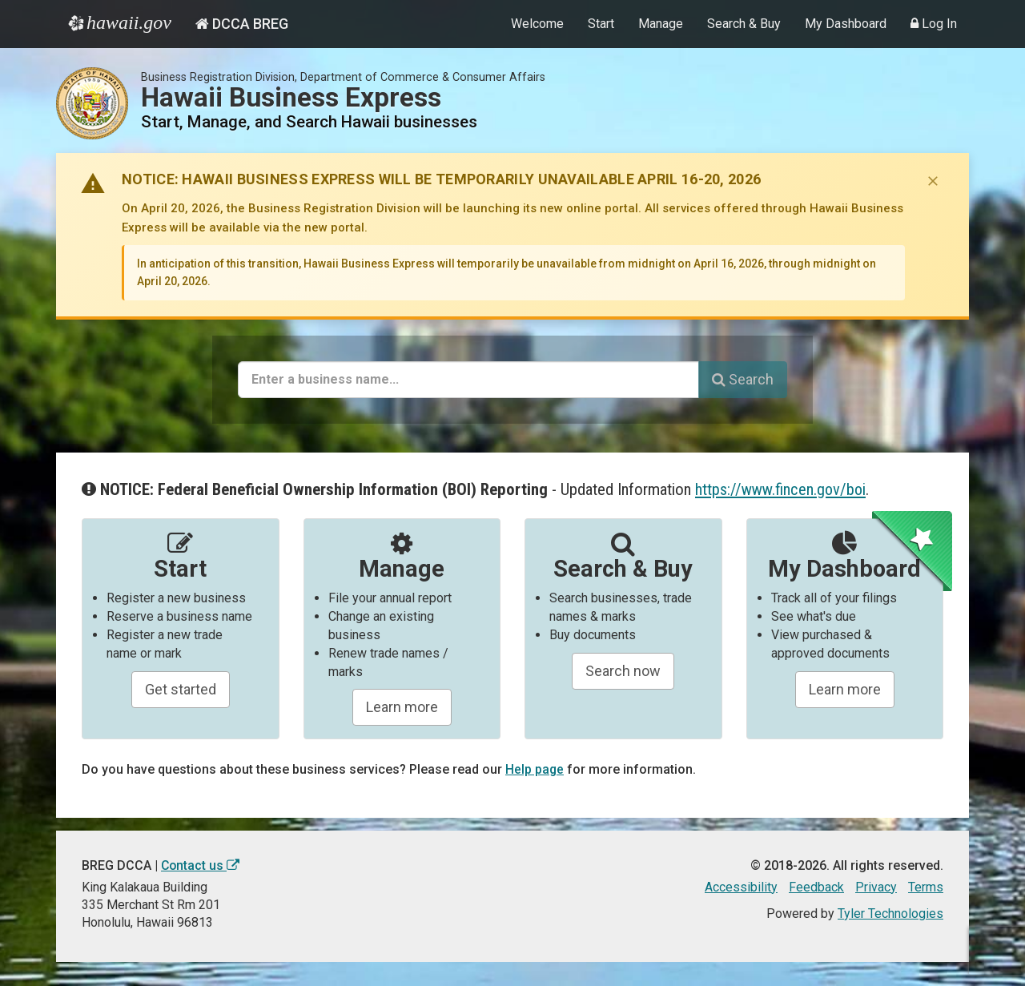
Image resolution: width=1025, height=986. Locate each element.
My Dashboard (845, 23)
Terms (925, 887)
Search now (623, 670)
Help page (535, 769)
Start (601, 23)
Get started (180, 689)
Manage (660, 23)
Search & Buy (744, 23)
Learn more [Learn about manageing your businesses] (402, 706)
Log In (933, 23)
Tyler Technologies (890, 913)
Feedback (816, 887)
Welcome (537, 23)
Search (743, 379)
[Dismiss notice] (933, 181)
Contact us (201, 865)
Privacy (876, 887)
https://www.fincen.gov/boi (781, 489)
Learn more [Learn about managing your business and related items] (845, 689)
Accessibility (741, 887)
